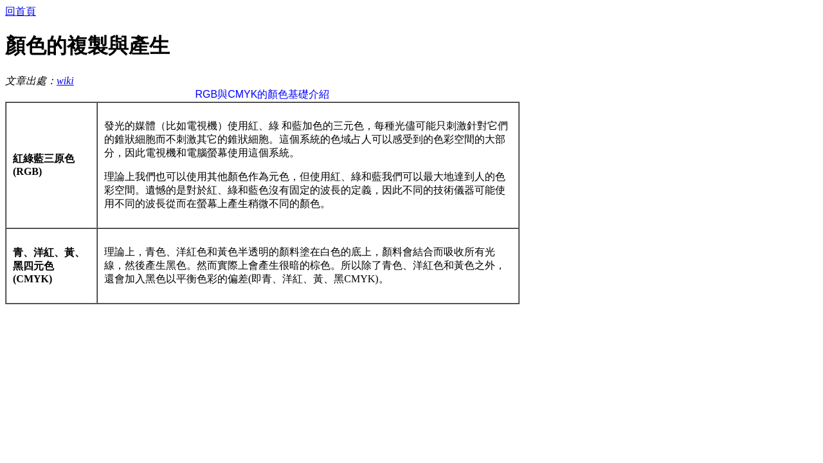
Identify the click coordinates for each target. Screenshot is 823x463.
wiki (65, 80)
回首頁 (20, 11)
